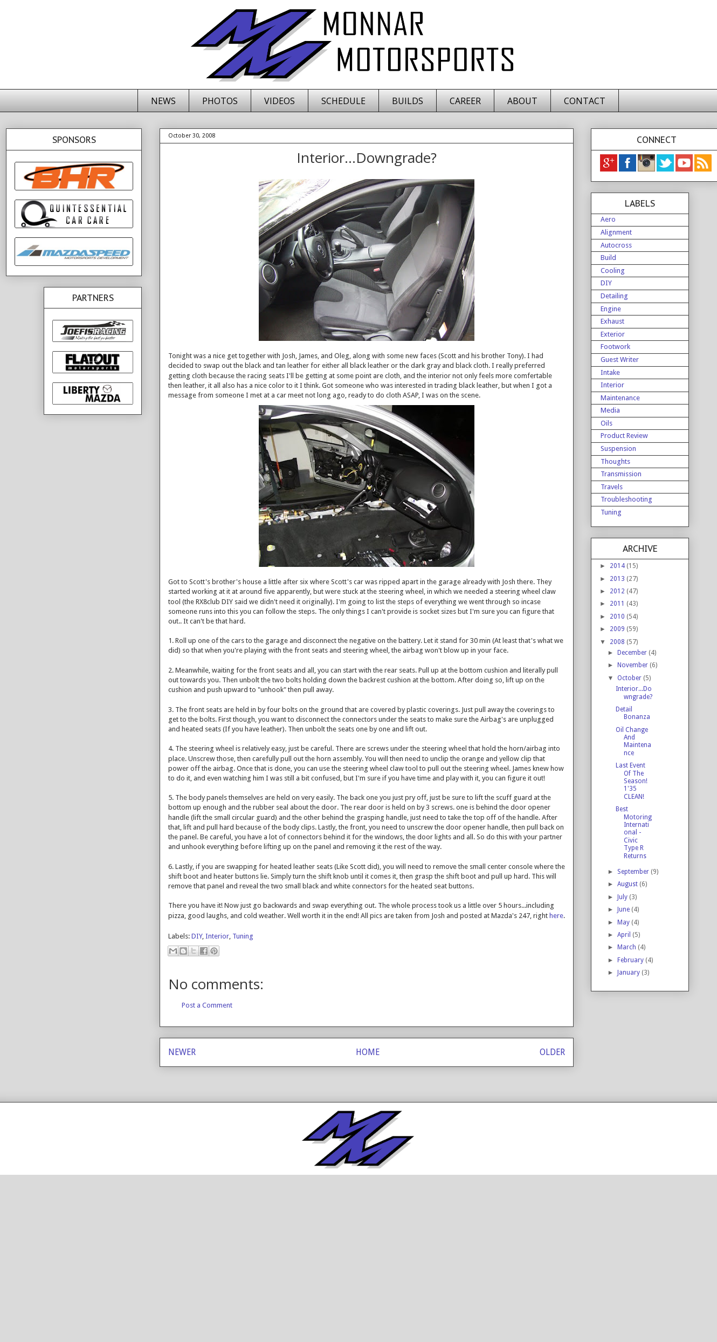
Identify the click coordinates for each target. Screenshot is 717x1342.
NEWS (163, 101)
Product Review (624, 436)
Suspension (618, 448)
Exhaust (612, 321)
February (631, 960)
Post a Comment (207, 1005)
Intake (610, 372)
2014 (618, 566)
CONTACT (584, 101)
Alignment (616, 232)
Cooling (613, 270)
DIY (196, 936)
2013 (618, 579)
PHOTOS (220, 101)
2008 (618, 642)
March (627, 947)
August (628, 884)
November (633, 665)
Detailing (614, 296)
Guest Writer (620, 359)
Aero (608, 219)
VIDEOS (279, 101)
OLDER (552, 1052)
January (629, 972)
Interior (217, 936)
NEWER (182, 1052)
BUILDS (407, 101)
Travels (612, 487)
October (630, 678)
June (624, 909)
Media (610, 410)
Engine (611, 309)
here (556, 916)
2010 (618, 616)
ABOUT (522, 101)
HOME (368, 1052)
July (623, 897)
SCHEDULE (343, 101)
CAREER (465, 101)
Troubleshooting (626, 499)
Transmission (621, 474)
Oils (606, 423)
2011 (618, 603)
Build (608, 258)
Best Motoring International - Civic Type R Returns (634, 832)
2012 (618, 591)
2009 (618, 629)
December (633, 652)
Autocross (616, 245)
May (624, 922)
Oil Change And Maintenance (633, 741)
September (634, 871)
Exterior (613, 334)
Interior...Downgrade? (634, 692)
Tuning (242, 936)
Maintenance (620, 398)
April (624, 935)
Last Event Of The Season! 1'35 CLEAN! (631, 781)
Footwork (615, 347)
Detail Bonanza (633, 713)
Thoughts (615, 461)
